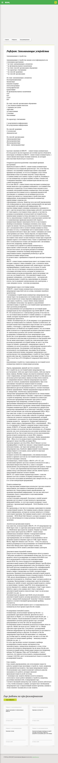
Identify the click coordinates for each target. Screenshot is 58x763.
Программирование (24, 39)
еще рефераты (10, 699)
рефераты (14, 39)
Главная (7, 39)
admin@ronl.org (35, 757)
